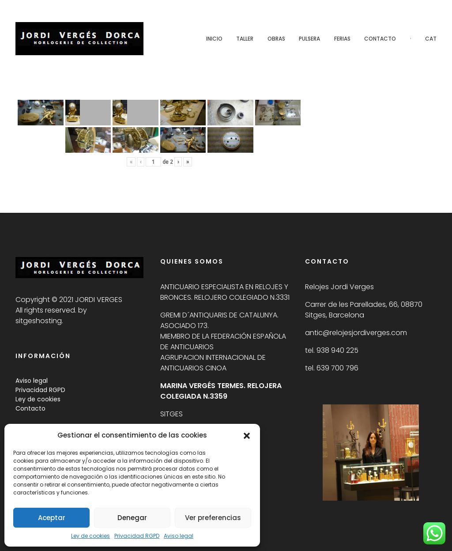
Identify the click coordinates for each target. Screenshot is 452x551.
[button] (246, 435)
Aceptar (51, 517)
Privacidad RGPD (136, 536)
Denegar (132, 517)
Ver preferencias (213, 517)
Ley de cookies (90, 536)
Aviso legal (178, 536)
